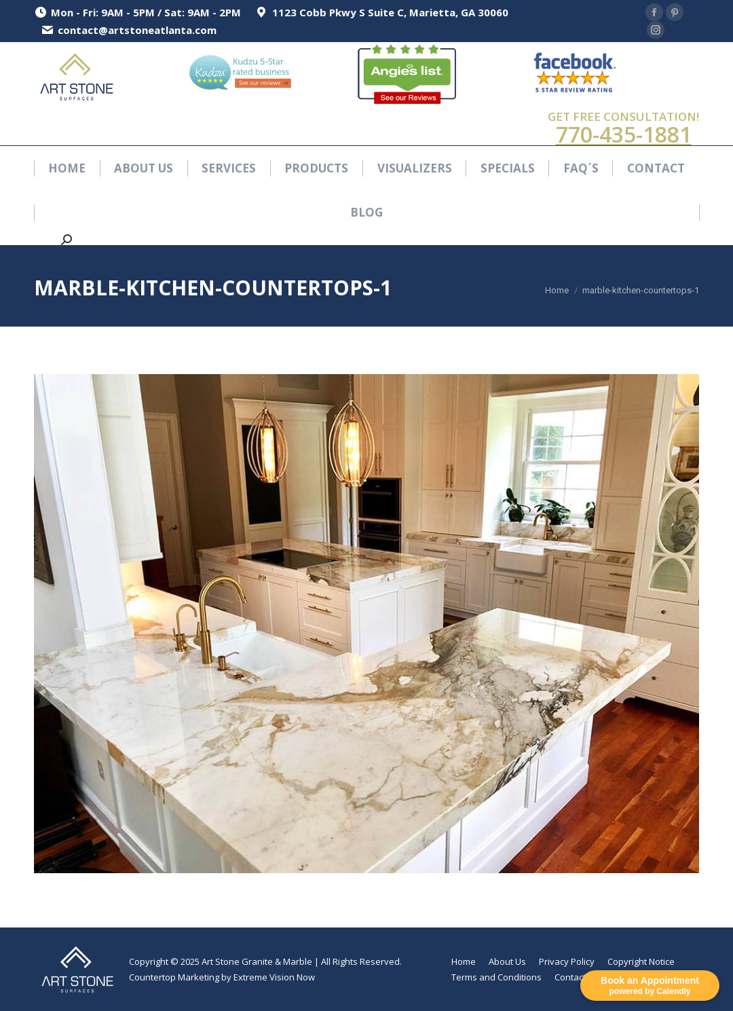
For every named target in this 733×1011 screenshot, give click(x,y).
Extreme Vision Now (274, 977)
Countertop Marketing (174, 977)
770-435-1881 (624, 134)
